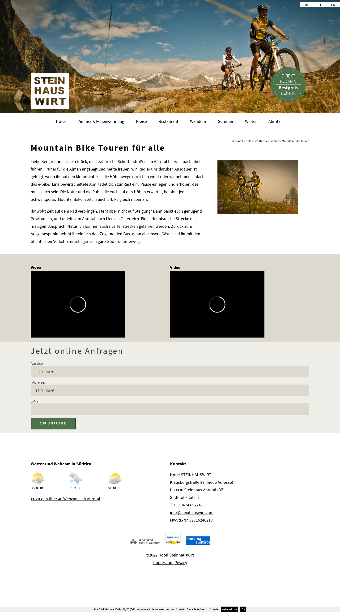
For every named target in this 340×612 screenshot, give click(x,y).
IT (320, 4)
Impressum (163, 562)
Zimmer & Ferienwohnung (101, 121)
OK (243, 609)
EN (333, 4)
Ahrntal (275, 121)
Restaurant (168, 121)
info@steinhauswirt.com (191, 512)
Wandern (198, 121)
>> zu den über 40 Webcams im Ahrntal (65, 498)
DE (307, 4)
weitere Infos (229, 609)
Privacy (180, 562)
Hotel (61, 121)
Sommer (225, 121)
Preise (141, 121)
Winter (251, 121)
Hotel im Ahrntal (258, 141)
